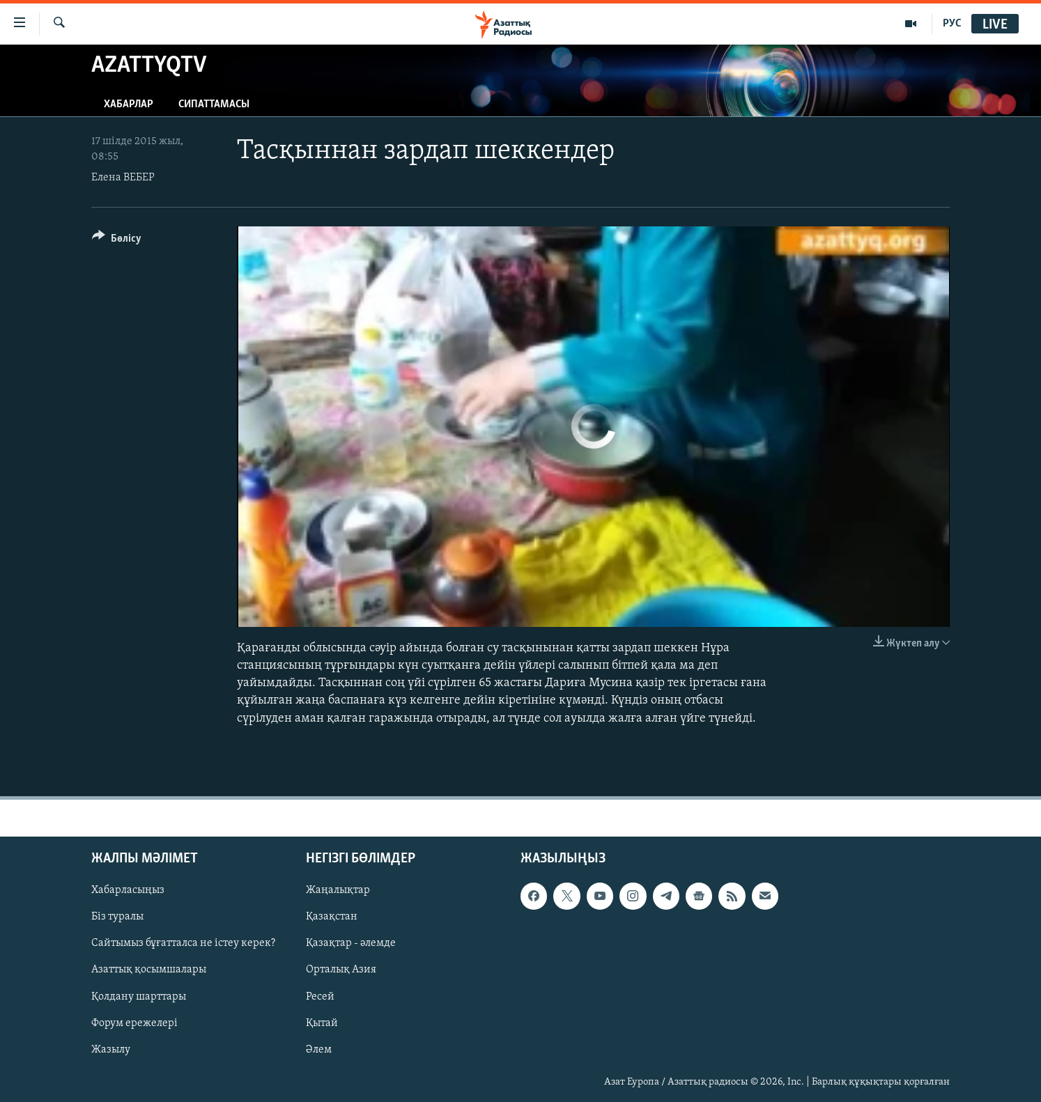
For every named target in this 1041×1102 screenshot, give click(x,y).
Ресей (320, 996)
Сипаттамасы (213, 104)
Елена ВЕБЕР (123, 177)
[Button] (116, 240)
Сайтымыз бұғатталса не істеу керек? (183, 943)
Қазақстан (331, 916)
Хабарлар (128, 104)
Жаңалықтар (338, 890)
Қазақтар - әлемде (351, 943)
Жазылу (110, 1049)
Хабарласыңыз (127, 890)
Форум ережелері (134, 1022)
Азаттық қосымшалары (148, 969)
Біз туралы (117, 916)
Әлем (319, 1049)
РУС (952, 23)
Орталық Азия (341, 969)
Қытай (322, 1022)
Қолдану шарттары (138, 996)
